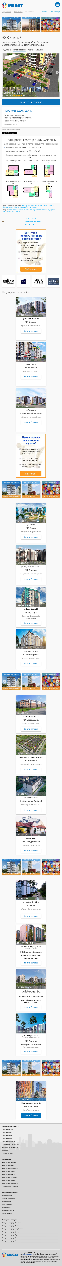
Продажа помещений (8, 1141)
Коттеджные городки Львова (11, 1241)
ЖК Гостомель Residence (31, 997)
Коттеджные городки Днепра (11, 1232)
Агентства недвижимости (10, 1147)
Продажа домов (7, 1135)
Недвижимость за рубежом (10, 1144)
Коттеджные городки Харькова (11, 1238)
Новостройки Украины (9, 1162)
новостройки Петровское (30, 205)
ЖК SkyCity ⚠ (31, 612)
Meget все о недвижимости (10, 1254)
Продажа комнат (7, 1132)
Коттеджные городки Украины (11, 1223)
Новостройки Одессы (9, 1174)
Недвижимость (6, 12)
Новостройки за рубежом (10, 1183)
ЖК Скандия (31, 322)
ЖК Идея (31, 905)
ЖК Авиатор (29, 224)
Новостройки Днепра (8, 1171)
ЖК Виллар (31, 570)
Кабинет (44, 12)
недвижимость (16, 129)
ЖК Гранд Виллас (31, 842)
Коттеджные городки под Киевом (12, 1229)
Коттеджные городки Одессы (11, 1235)
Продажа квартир (7, 1129)
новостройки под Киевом (28, 207)
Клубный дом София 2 (31, 801)
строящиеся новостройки (38, 210)
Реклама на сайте (7, 1153)
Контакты (5, 1150)
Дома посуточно (7, 1204)
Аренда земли (6, 1207)
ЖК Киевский (31, 368)
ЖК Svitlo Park (31, 1106)
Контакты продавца (31, 102)
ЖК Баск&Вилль (31, 720)
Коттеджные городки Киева (10, 1226)
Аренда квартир (7, 1195)
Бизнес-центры (7, 1213)
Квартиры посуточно (8, 1198)
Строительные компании (10, 1186)
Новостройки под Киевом (10, 1168)
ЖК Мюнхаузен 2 (31, 655)
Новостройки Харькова (9, 1177)
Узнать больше (31, 331)
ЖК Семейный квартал (32, 221)
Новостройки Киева (8, 1165)
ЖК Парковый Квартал (31, 413)
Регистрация (55, 12)
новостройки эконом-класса (19, 210)
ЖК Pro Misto (31, 760)
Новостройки (18, 12)
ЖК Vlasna (31, 528)
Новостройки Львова (8, 1180)
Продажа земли (7, 1138)
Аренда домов (6, 1201)
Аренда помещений (8, 1210)
